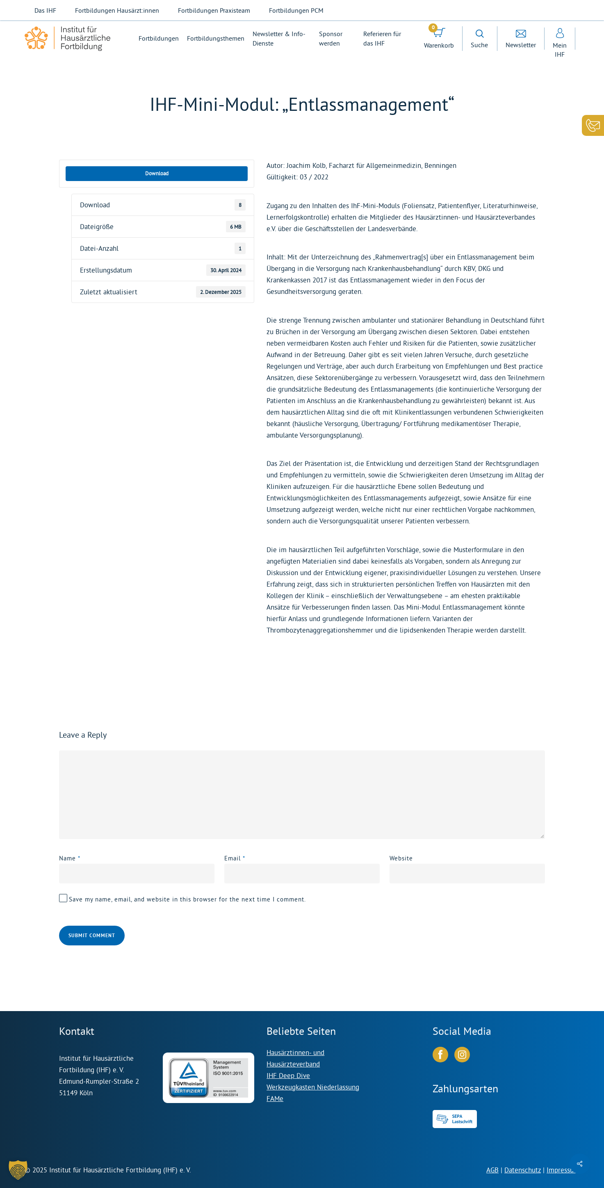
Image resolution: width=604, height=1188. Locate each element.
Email (234, 858)
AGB (492, 1169)
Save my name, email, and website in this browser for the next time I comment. (187, 899)
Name (69, 858)
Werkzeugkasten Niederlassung (313, 1087)
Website (401, 858)
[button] (18, 1170)
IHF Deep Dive (288, 1075)
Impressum (563, 1169)
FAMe (275, 1098)
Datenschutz (522, 1169)
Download (157, 173)
